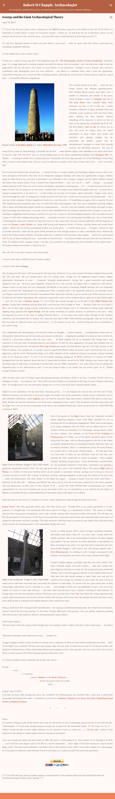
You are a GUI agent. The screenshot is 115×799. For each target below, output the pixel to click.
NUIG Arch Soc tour (52, 145)
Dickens (14, 224)
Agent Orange (34, 311)
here (104, 102)
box (77, 594)
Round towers (8, 506)
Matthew (42, 677)
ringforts (36, 398)
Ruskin (29, 224)
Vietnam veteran (31, 301)
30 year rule (92, 729)
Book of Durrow (59, 677)
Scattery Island (25, 145)
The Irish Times (77, 102)
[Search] (111, 5)
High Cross (79, 416)
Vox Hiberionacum (59, 552)
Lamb (22, 224)
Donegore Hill (101, 155)
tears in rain (90, 127)
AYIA (79, 357)
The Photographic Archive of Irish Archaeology (81, 61)
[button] (111, 18)
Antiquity (98, 99)
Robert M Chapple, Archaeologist (50, 5)
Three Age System (47, 346)
